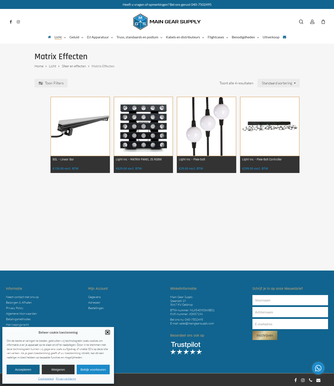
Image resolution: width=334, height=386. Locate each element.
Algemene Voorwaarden (21, 312)
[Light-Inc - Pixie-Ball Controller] (267, 128)
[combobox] (279, 83)
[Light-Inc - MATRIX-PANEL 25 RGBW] (133, 128)
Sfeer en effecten (74, 66)
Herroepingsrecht (17, 323)
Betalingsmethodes (18, 318)
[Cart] (323, 21)
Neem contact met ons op (22, 295)
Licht (52, 66)
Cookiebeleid (46, 378)
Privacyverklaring (66, 378)
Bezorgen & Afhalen (19, 301)
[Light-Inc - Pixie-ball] (200, 128)
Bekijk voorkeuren (93, 369)
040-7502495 (194, 318)
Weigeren (58, 369)
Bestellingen (96, 306)
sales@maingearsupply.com (196, 322)
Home (39, 66)
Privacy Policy (14, 306)
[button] (107, 332)
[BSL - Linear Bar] (66, 128)
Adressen (94, 301)
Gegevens (94, 295)
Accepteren (23, 369)
